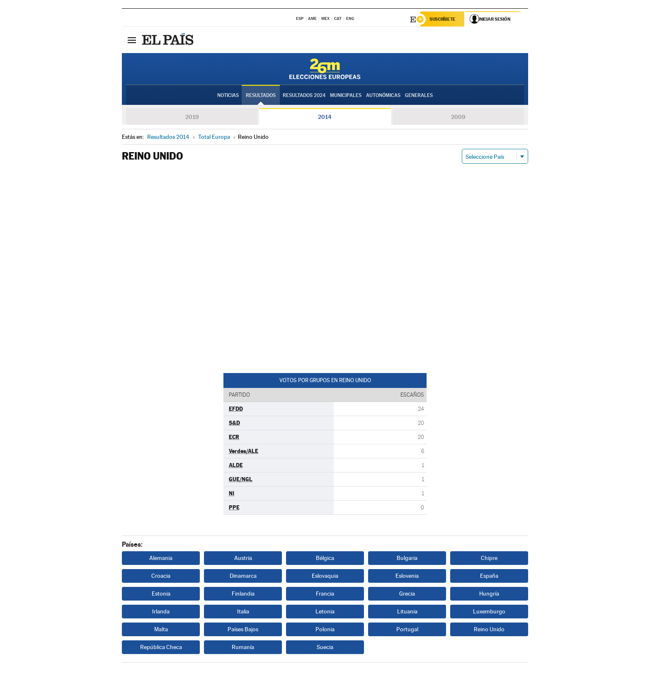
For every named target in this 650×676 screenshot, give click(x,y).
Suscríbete (444, 19)
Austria (243, 558)
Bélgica (325, 558)
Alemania (160, 558)
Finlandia (243, 594)
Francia (325, 594)
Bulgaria (407, 558)
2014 (325, 117)
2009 (458, 117)
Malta (161, 630)
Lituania (407, 612)
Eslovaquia (325, 576)
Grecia (407, 594)
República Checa (161, 648)
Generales (419, 96)
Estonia (161, 594)
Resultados (261, 96)
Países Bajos (243, 630)
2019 (192, 117)
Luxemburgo (489, 612)
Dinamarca (243, 576)
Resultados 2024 (304, 96)
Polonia (325, 630)
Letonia (325, 612)
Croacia (160, 576)
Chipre (489, 558)
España (489, 576)
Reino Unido (489, 630)
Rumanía (243, 648)
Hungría (489, 594)
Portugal (407, 630)
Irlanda (161, 612)
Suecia (325, 648)
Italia (243, 612)
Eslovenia (407, 576)
